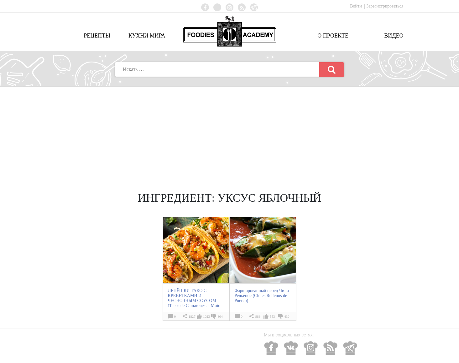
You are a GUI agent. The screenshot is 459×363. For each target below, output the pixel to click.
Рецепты (97, 36)
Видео (393, 36)
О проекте (332, 36)
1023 (206, 316)
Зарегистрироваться (384, 6)
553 (272, 316)
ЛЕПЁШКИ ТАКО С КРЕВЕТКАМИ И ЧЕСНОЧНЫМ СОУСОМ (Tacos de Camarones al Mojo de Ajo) (194, 300)
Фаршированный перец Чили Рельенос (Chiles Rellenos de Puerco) (262, 295)
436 (286, 316)
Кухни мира (146, 36)
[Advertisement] (230, 133)
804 (220, 316)
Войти (356, 6)
